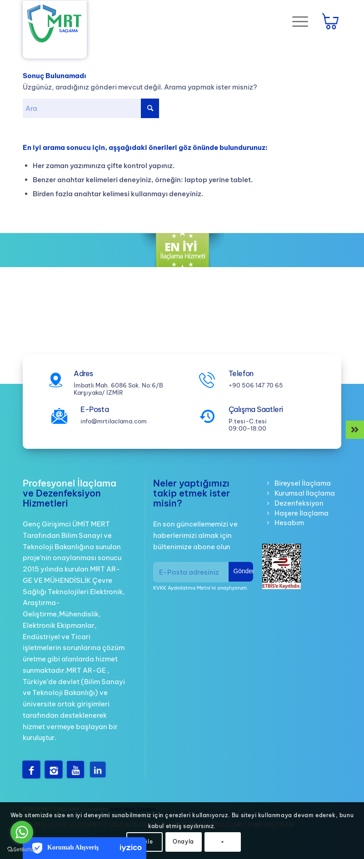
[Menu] (295, 20)
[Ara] (91, 108)
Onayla (183, 841)
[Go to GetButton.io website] (21, 850)
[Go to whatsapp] (21, 832)
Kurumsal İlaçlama (304, 493)
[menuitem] (298, 20)
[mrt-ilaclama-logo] (54, 24)
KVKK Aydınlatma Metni (181, 588)
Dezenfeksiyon (299, 503)
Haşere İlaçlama (301, 513)
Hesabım (289, 522)
